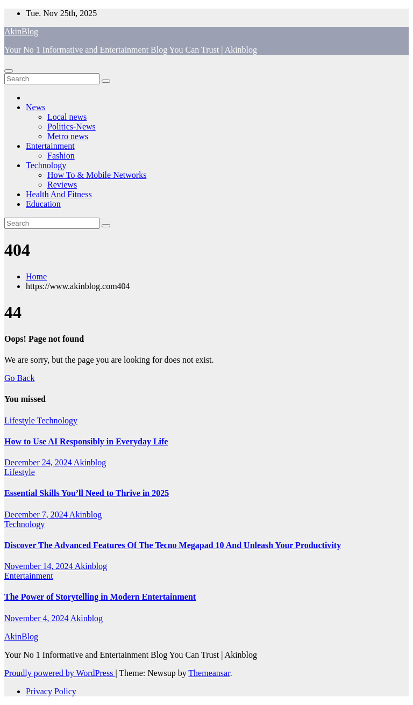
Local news (67, 116)
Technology (46, 165)
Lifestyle (20, 420)
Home (36, 276)
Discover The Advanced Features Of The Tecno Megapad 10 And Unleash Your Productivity (172, 545)
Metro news (67, 136)
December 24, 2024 (39, 462)
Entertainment (50, 145)
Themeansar (209, 673)
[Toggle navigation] (8, 71)
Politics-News (71, 126)
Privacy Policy (51, 691)
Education (43, 203)
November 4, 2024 (37, 618)
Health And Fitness (59, 194)
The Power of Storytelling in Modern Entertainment (100, 596)
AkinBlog (21, 31)
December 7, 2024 (36, 514)
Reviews (62, 184)
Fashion (61, 155)
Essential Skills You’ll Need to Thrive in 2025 (86, 493)
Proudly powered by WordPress (59, 673)
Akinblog (90, 462)
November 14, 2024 (39, 566)
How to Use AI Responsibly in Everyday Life (86, 441)
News (35, 107)
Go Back (19, 378)
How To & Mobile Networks (96, 174)
